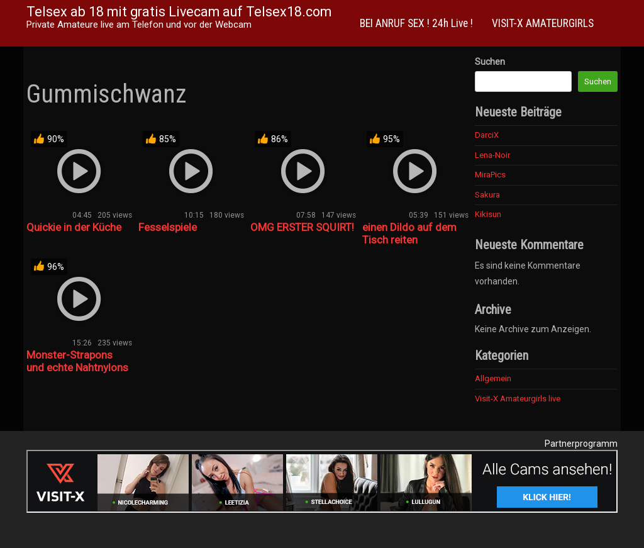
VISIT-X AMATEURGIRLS (543, 23)
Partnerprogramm (581, 444)
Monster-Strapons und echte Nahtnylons (77, 361)
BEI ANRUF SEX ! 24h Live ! (416, 23)
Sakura (487, 194)
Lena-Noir (492, 155)
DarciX (487, 135)
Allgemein (493, 378)
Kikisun (488, 214)
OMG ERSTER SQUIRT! (302, 227)
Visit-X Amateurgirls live (517, 398)
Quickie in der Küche (73, 227)
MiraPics (490, 174)
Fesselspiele (167, 227)
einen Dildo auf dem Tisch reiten (409, 233)
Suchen (490, 62)
